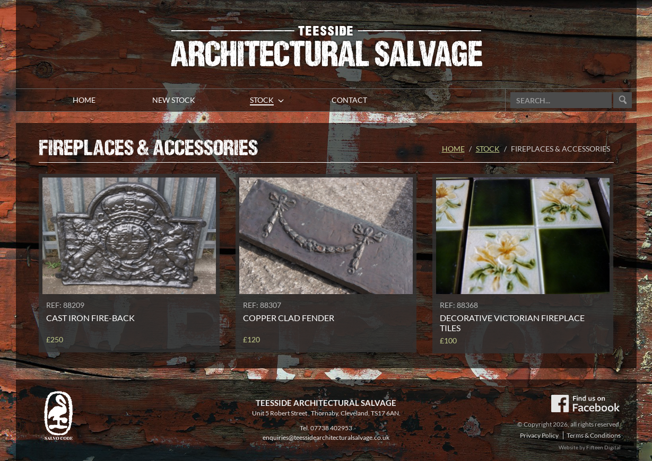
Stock (488, 148)
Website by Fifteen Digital (590, 447)
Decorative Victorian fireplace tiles (512, 323)
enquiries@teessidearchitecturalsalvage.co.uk (326, 437)
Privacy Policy (539, 435)
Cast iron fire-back (90, 318)
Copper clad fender (288, 318)
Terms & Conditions (594, 435)
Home (453, 148)
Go (622, 100)
